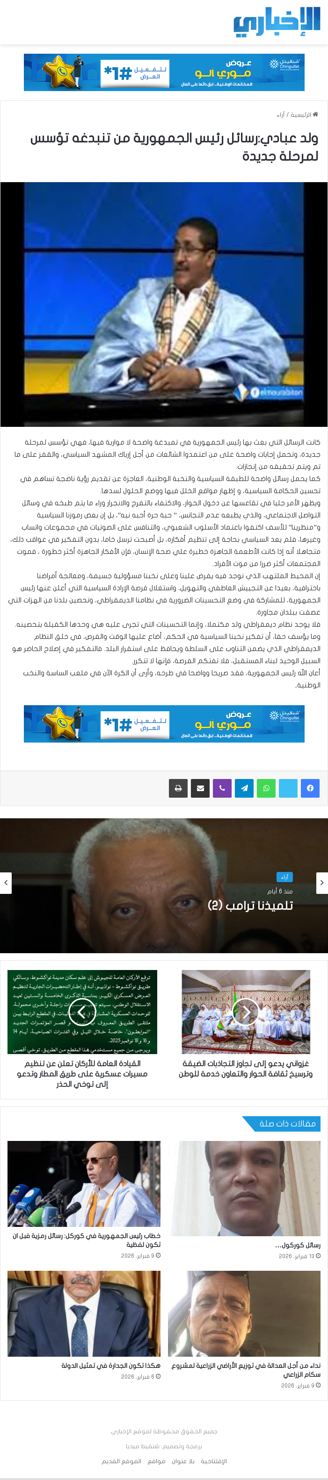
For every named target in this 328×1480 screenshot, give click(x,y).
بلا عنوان (183, 1461)
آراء (281, 115)
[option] (164, 883)
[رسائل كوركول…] (244, 1188)
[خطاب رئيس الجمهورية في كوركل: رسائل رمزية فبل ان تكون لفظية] (83, 1184)
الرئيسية (304, 115)
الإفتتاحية (214, 1461)
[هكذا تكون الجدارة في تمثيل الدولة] (83, 1314)
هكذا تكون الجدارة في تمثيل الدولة (110, 1365)
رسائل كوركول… (298, 1245)
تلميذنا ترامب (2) (250, 906)
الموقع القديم (121, 1461)
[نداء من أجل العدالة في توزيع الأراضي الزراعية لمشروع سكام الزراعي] (244, 1314)
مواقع (156, 1461)
